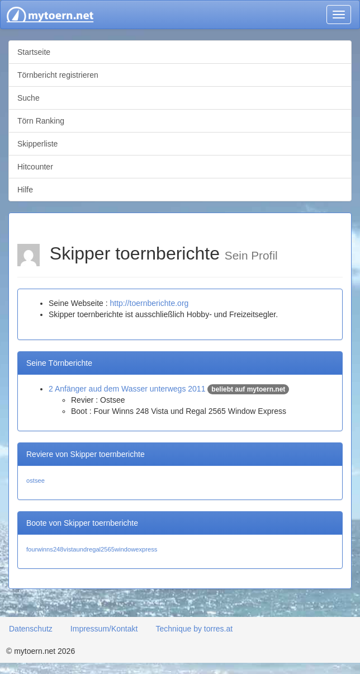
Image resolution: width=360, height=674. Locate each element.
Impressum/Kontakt (104, 628)
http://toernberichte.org (149, 303)
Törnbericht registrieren (57, 74)
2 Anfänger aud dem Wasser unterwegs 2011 (127, 388)
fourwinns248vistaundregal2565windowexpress (91, 549)
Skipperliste (37, 143)
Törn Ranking (40, 120)
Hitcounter (35, 166)
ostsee (35, 480)
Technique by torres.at (194, 628)
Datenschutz (31, 628)
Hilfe (25, 189)
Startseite (33, 52)
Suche (28, 97)
